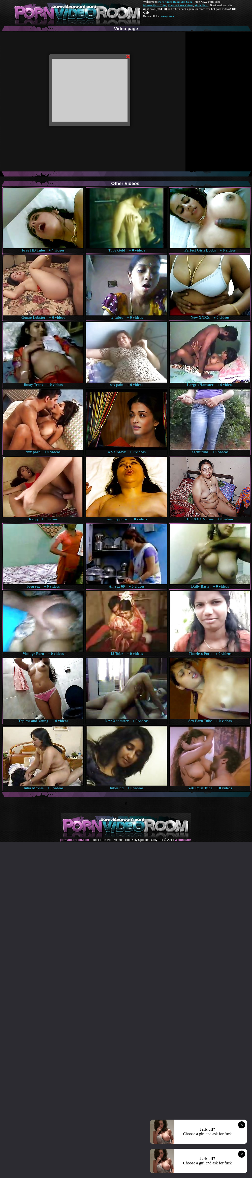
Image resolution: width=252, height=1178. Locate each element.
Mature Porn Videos (180, 5)
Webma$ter (183, 840)
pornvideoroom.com (74, 840)
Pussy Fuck (168, 16)
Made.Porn (201, 5)
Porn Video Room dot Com (175, 1)
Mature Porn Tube (154, 5)
